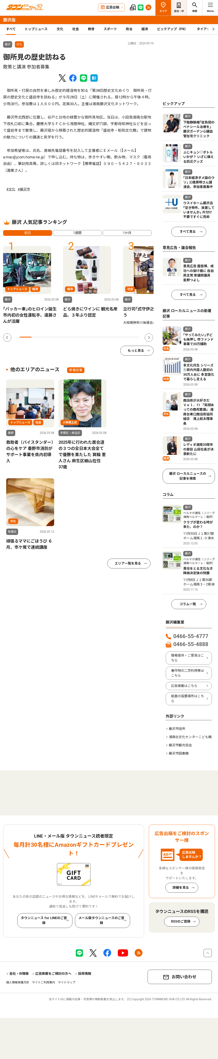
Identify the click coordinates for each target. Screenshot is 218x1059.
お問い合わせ (184, 976)
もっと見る (136, 351)
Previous (7, 337)
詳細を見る (181, 888)
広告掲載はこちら (184, 686)
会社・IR (179, 11)
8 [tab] (109, 337)
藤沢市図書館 (179, 753)
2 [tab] (37, 337)
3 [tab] (49, 337)
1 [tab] (25, 337)
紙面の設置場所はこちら (187, 698)
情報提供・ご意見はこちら (187, 657)
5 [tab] (73, 337)
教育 (91, 29)
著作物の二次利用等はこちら (187, 673)
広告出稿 (112, 7)
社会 (75, 29)
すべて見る (188, 232)
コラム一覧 (188, 604)
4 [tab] (61, 337)
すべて (11, 29)
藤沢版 (9, 19)
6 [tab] (85, 337)
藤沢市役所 (177, 729)
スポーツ (110, 29)
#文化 (10, 189)
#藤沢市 (24, 189)
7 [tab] (97, 337)
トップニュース (36, 29)
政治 (129, 29)
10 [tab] (133, 337)
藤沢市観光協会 (180, 745)
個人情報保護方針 (17, 982)
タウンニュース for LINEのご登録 (44, 920)
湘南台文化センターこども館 (190, 737)
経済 (144, 29)
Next (149, 337)
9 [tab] (121, 337)
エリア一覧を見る (128, 563)
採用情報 (84, 974)
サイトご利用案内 (43, 982)
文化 (60, 29)
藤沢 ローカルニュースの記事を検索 (187, 476)
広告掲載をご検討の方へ (53, 974)
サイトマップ (66, 982)
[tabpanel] (31, 285)
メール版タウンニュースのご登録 (101, 920)
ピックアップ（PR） (172, 29)
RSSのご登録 (180, 921)
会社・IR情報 (19, 974)
